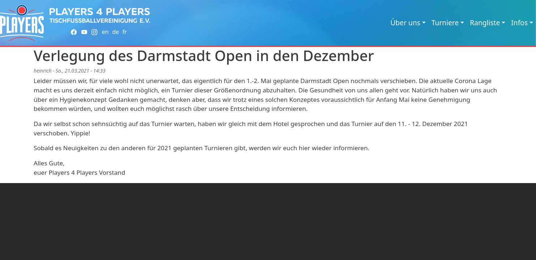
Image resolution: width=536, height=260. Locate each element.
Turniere (445, 22)
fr (124, 32)
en (105, 32)
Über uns (405, 22)
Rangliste (485, 22)
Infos (519, 22)
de (115, 32)
